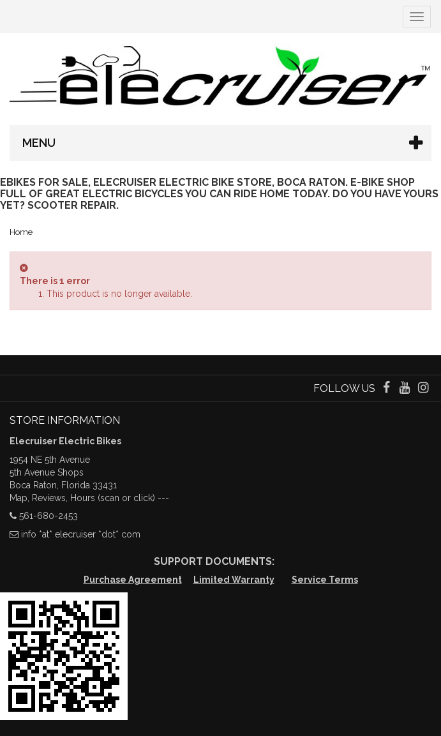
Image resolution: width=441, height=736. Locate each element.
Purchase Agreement (133, 580)
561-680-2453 (48, 516)
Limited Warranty (233, 580)
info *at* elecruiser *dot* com (80, 534)
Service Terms (325, 580)
